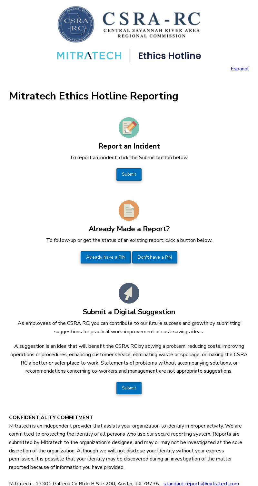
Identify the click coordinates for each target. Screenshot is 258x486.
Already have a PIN (105, 257)
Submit (129, 174)
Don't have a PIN (155, 257)
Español (240, 68)
